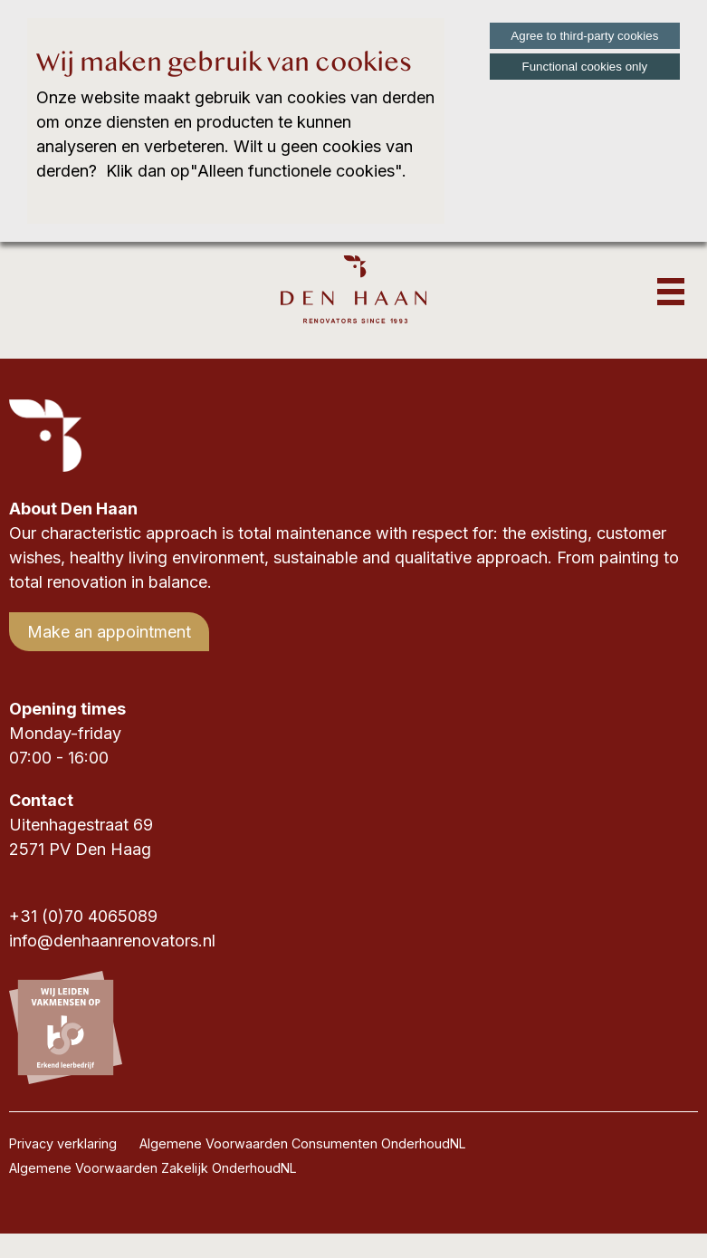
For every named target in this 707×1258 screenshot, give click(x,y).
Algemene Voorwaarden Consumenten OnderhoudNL (302, 1143)
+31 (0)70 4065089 (83, 916)
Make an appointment (109, 631)
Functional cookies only (585, 66)
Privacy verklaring (63, 1143)
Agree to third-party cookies (584, 36)
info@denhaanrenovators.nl (112, 940)
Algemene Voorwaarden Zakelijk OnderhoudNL (153, 1168)
